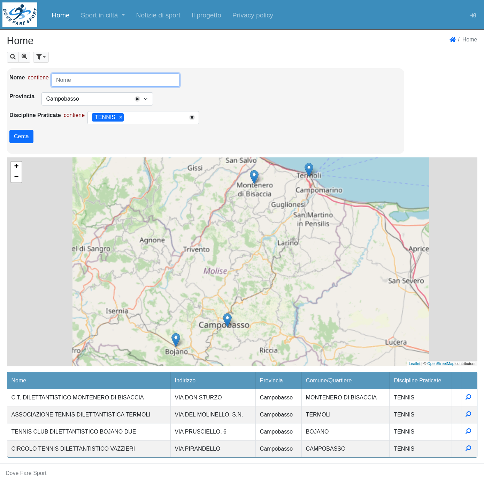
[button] (103, 15)
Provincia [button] (271, 380)
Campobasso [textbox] (62, 99)
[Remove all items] (137, 99)
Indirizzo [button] (185, 380)
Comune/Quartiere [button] (329, 380)
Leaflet (414, 363)
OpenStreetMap (440, 363)
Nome (17, 77)
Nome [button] (18, 380)
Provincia (21, 96)
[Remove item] (120, 117)
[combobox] (97, 99)
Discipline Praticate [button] (417, 380)
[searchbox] (128, 117)
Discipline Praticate (35, 115)
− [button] (16, 177)
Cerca (21, 136)
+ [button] (16, 167)
